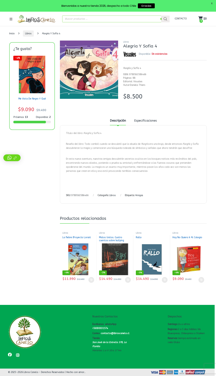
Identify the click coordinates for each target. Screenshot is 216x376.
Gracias (146, 6)
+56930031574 (100, 328)
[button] (115, 44)
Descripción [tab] (118, 120)
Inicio (12, 33)
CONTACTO (181, 18)
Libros (28, 33)
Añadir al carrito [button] (91, 280)
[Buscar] (165, 19)
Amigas (139, 195)
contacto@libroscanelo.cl (115, 333)
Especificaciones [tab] (145, 120)
